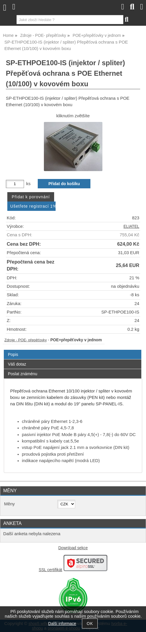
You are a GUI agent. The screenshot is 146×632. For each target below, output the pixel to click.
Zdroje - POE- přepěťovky (25, 340)
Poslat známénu (22, 373)
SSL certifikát (50, 570)
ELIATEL (131, 226)
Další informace (62, 623)
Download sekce (73, 548)
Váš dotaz (17, 364)
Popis (13, 354)
